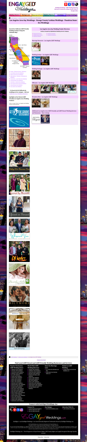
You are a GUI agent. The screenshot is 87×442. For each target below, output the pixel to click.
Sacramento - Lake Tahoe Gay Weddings (18, 78)
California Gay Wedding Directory (18, 94)
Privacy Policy (40, 437)
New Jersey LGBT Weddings (17, 388)
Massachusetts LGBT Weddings (18, 384)
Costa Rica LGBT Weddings (35, 372)
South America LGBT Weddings (35, 384)
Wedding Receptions (52, 35)
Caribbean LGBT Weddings (34, 370)
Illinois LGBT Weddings (16, 380)
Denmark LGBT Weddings (34, 373)
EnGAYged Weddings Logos (52, 408)
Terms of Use (46, 437)
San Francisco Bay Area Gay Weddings (18, 83)
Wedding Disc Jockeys (38, 35)
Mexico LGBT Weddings (34, 381)
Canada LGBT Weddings (34, 369)
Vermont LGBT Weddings (16, 398)
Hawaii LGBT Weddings (16, 378)
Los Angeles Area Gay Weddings (17, 73)
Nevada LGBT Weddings (16, 387)
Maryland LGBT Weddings (17, 383)
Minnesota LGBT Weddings (17, 385)
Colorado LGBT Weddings (17, 370)
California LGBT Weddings (17, 369)
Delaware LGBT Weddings (17, 373)
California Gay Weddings (22, 18)
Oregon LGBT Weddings (16, 393)
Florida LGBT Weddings (16, 376)
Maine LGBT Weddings (16, 381)
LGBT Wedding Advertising (69, 408)
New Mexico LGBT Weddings (17, 389)
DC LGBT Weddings (15, 374)
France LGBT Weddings (34, 377)
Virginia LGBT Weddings (16, 399)
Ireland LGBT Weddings (34, 378)
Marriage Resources (37, 33)
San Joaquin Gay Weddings (16, 86)
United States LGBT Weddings (35, 385)
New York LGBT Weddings (17, 391)
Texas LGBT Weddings (16, 396)
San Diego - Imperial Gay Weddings (17, 81)
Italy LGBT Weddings (33, 380)
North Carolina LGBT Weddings (18, 392)
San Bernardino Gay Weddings (16, 80)
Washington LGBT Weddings (17, 400)
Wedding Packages (51, 33)
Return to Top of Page (41, 360)
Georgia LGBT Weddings (16, 377)
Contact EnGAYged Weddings (35, 408)
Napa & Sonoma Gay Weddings (16, 74)
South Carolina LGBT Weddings (18, 395)
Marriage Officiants (37, 36)
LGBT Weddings (14, 18)
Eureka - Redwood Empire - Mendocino (18, 71)
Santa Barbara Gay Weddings (16, 85)
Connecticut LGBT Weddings (17, 372)
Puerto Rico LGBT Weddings (35, 383)
